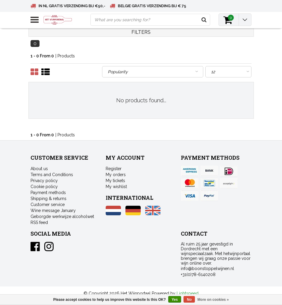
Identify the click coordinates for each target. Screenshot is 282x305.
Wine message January (53, 210)
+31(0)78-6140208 (198, 274)
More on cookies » (213, 300)
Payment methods (48, 192)
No (189, 300)
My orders (116, 174)
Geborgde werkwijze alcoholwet (62, 216)
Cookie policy (44, 186)
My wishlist (116, 186)
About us (39, 168)
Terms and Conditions (52, 174)
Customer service (48, 204)
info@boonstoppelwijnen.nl (207, 268)
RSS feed (39, 222)
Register (114, 168)
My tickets (115, 180)
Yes (175, 300)
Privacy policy (44, 180)
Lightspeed (187, 293)
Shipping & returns (48, 198)
